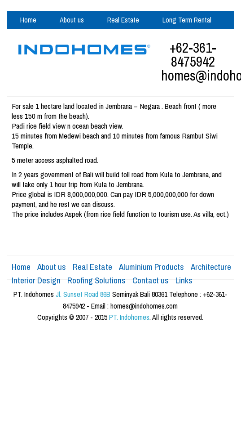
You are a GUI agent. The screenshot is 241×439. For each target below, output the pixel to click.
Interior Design (36, 280)
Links (184, 280)
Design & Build (40, 38)
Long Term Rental (186, 20)
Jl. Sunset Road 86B (83, 294)
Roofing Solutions (96, 280)
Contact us (150, 280)
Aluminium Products (110, 38)
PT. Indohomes (129, 317)
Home (28, 20)
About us (72, 20)
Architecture (211, 267)
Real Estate (123, 20)
